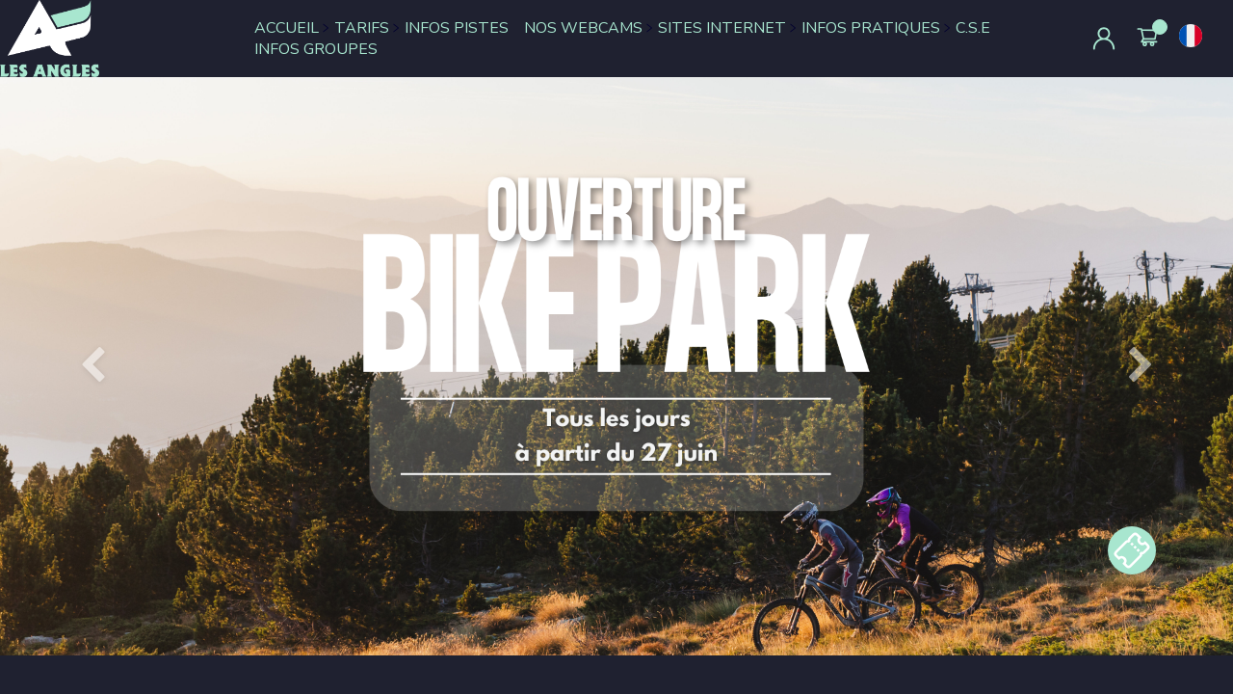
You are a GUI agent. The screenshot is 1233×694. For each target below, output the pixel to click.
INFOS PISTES (457, 28)
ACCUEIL (286, 28)
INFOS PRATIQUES (870, 28)
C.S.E (973, 28)
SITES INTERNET (722, 28)
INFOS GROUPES (316, 49)
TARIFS (361, 28)
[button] (92, 366)
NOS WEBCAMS (583, 28)
